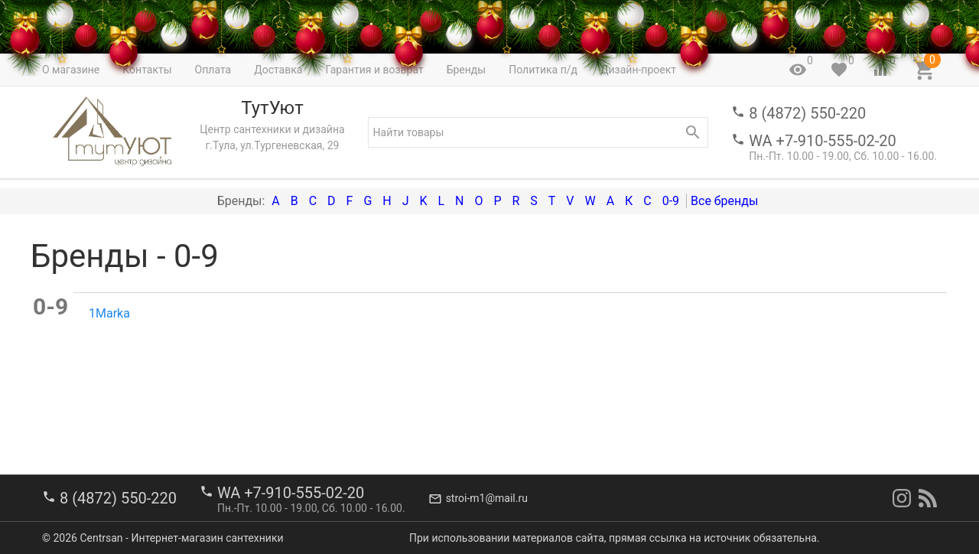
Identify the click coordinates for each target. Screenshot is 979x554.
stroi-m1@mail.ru (487, 498)
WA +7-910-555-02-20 (822, 141)
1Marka (109, 313)
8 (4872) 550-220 (807, 113)
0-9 (670, 201)
